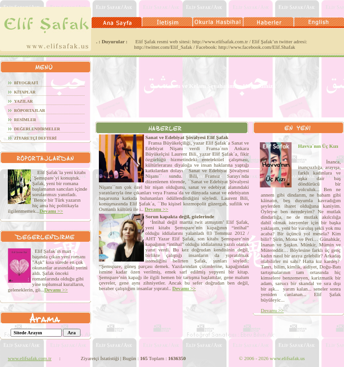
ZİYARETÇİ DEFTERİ (35, 138)
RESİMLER (25, 119)
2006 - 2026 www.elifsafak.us (272, 358)
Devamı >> (51, 211)
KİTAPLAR (25, 92)
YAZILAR (23, 101)
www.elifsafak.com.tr (30, 358)
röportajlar (30, 110)
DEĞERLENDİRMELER (37, 129)
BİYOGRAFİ (26, 83)
